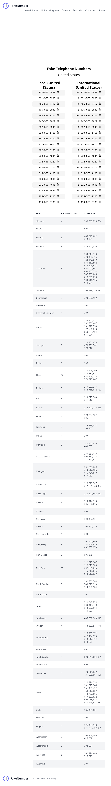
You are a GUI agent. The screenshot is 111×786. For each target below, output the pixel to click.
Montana (40, 511)
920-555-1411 (48, 133)
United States (31, 10)
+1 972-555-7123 (87, 162)
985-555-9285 (48, 196)
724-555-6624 (48, 190)
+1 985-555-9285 (87, 196)
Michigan (40, 471)
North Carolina (43, 584)
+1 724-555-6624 (87, 190)
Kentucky (40, 416)
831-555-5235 (48, 98)
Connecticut (41, 298)
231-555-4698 (48, 185)
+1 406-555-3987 (87, 110)
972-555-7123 (48, 162)
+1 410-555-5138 (87, 202)
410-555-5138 (48, 202)
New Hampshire (43, 534)
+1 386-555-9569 (87, 179)
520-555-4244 (48, 156)
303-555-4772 (48, 167)
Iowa (38, 398)
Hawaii (39, 355)
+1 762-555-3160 (87, 150)
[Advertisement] (55, 36)
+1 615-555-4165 (87, 173)
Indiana (39, 388)
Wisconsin (40, 754)
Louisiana (40, 427)
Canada (66, 10)
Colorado (40, 290)
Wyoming (40, 763)
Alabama (40, 221)
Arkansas (40, 246)
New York (40, 568)
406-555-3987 (48, 110)
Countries (90, 10)
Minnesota (41, 484)
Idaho (38, 363)
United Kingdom (50, 10)
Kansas (39, 407)
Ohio (38, 606)
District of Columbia (45, 313)
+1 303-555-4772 (87, 167)
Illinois (39, 375)
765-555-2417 (48, 104)
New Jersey (41, 544)
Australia (77, 10)
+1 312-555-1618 (87, 144)
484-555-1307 (48, 115)
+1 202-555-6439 (87, 92)
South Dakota (42, 664)
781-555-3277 (48, 139)
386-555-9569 (48, 179)
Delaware (40, 305)
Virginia (39, 726)
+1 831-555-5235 (87, 98)
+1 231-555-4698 (87, 185)
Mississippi (41, 493)
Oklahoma (41, 618)
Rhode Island (42, 649)
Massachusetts (43, 456)
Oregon (39, 625)
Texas (38, 692)
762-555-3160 (48, 150)
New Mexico (41, 554)
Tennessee (41, 673)
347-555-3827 (48, 121)
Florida (39, 327)
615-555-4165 (48, 173)
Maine (39, 435)
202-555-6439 (48, 92)
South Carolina (43, 657)
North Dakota (42, 594)
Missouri (40, 502)
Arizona (39, 237)
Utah (38, 710)
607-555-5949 (48, 127)
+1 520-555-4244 (87, 156)
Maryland (40, 444)
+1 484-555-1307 (87, 115)
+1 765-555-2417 (87, 104)
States (102, 10)
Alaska (39, 228)
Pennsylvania (42, 637)
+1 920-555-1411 (87, 133)
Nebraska (40, 519)
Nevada (39, 526)
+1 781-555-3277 (87, 139)
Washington (41, 736)
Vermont (40, 717)
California (40, 268)
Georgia (40, 345)
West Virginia (42, 745)
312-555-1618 (48, 144)
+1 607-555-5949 (87, 127)
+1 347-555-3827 (87, 121)
